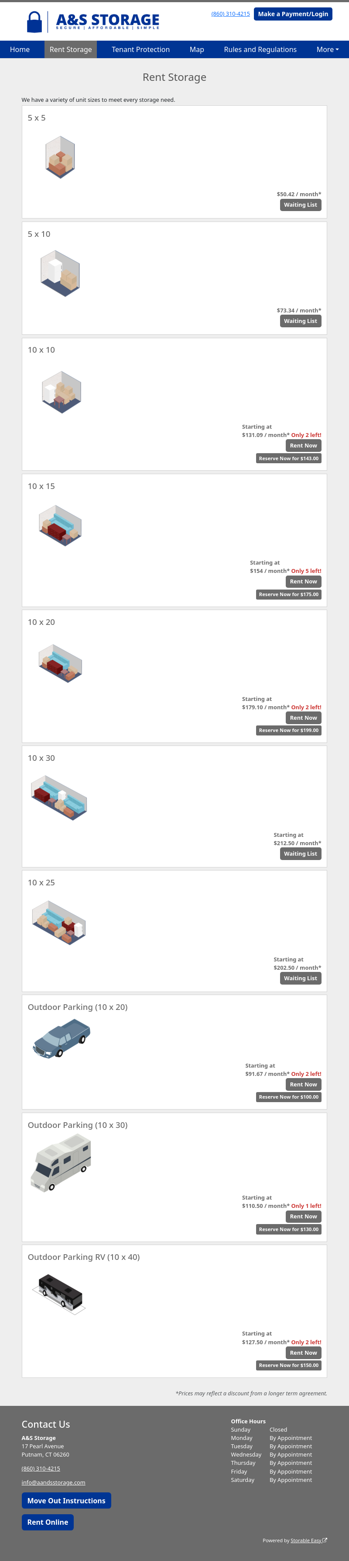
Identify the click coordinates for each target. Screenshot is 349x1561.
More (325, 49)
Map (197, 49)
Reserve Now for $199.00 (288, 730)
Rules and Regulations (260, 49)
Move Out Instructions (66, 1500)
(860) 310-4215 (231, 13)
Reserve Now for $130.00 (288, 1229)
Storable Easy (309, 1540)
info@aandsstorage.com (54, 1482)
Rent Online (47, 1522)
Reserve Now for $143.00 (288, 458)
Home (20, 49)
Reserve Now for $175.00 (288, 594)
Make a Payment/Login (293, 14)
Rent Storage (71, 49)
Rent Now (303, 445)
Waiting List (300, 204)
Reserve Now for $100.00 (288, 1096)
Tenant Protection (141, 49)
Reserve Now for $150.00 (288, 1365)
